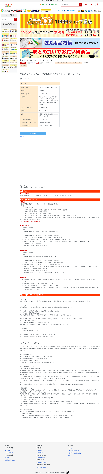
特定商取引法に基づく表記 (74, 453)
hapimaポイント (9, 453)
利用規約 (70, 448)
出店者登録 (39, 450)
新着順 (79, 63)
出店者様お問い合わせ (42, 462)
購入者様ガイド (9, 457)
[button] (92, 4)
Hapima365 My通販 (41, 467)
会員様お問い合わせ (10, 460)
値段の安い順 (72, 63)
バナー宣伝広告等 (40, 457)
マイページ (92, 6)
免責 (69, 455)
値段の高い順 (64, 63)
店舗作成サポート (40, 453)
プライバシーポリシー (73, 450)
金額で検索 (23, 65)
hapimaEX (7, 450)
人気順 (57, 63)
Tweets (22, 136)
